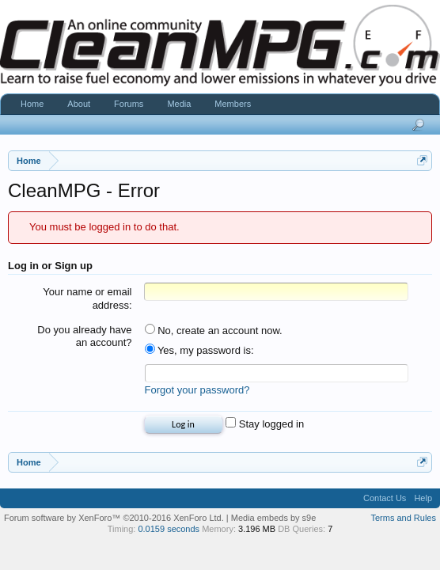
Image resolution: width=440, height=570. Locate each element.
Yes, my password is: (199, 350)
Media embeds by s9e (274, 520)
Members (232, 103)
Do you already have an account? (84, 336)
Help (423, 500)
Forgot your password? (197, 392)
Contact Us (384, 500)
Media (179, 103)
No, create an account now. (214, 330)
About (78, 103)
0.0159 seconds (168, 531)
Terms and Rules (403, 520)
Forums (128, 103)
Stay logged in (265, 426)
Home (32, 103)
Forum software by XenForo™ (114, 520)
